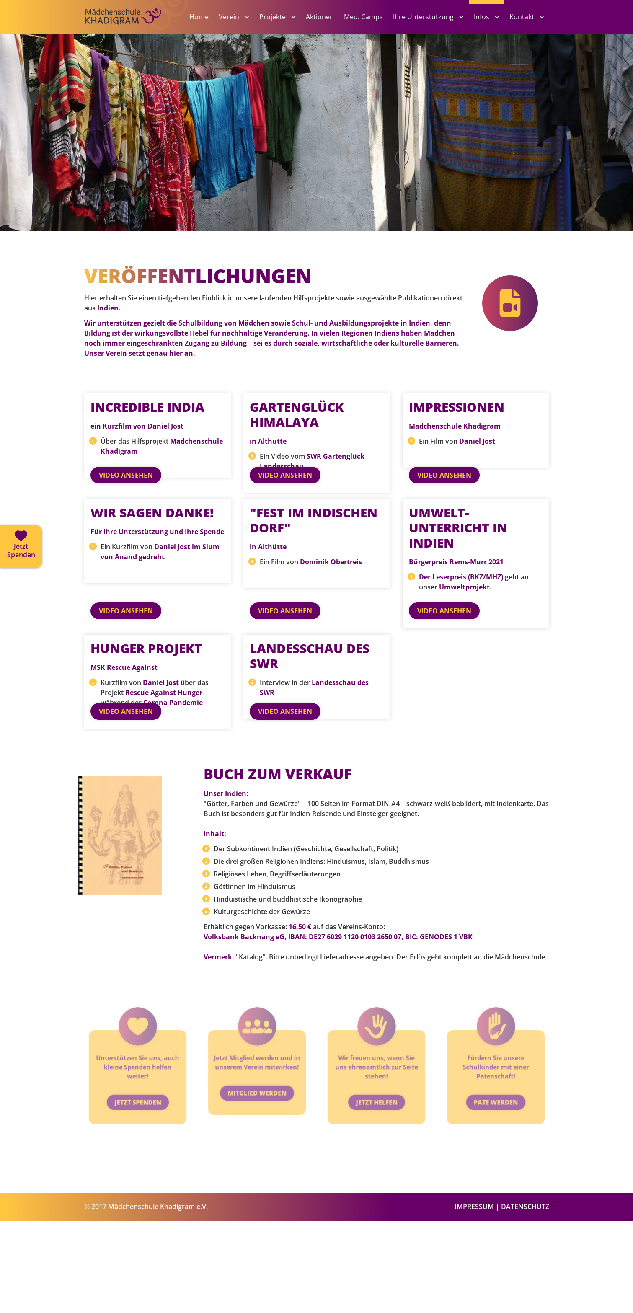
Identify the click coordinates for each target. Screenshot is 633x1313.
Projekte (273, 16)
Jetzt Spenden (137, 1169)
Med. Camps (363, 16)
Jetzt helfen (376, 1169)
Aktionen (320, 16)
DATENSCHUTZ (525, 1298)
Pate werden (496, 1169)
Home (199, 16)
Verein (230, 16)
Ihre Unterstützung (424, 16)
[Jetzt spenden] (21, 546)
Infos (482, 16)
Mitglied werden (256, 1159)
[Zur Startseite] (136, 30)
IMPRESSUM (474, 1298)
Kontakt (522, 16)
